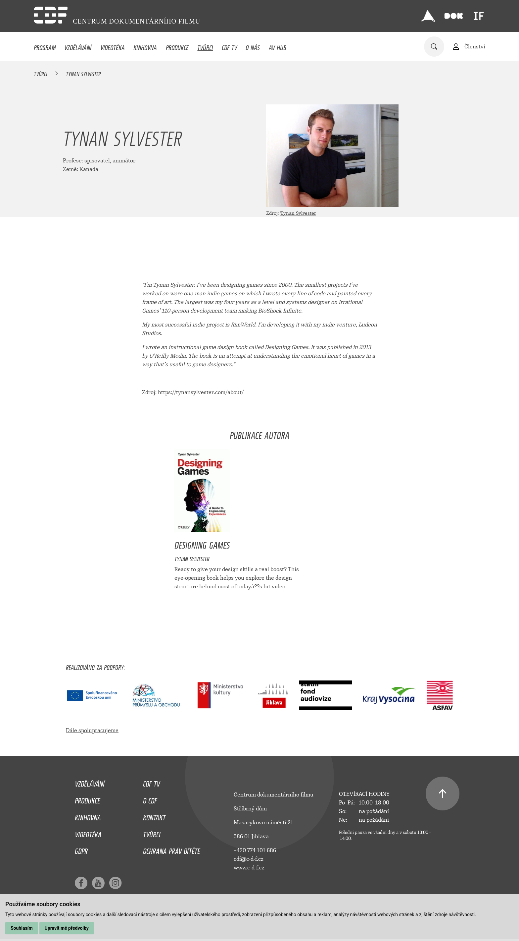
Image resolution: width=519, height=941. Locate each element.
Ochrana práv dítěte (171, 849)
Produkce (177, 46)
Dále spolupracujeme (92, 730)
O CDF (150, 799)
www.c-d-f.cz (249, 867)
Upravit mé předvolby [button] (67, 928)
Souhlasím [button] (22, 928)
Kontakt (154, 816)
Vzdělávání (77, 46)
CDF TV (229, 46)
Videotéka (112, 46)
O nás (253, 46)
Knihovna (145, 46)
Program (45, 46)
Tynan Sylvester (298, 213)
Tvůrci (205, 46)
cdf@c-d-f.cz (248, 859)
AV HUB (277, 46)
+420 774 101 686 (255, 850)
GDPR (81, 849)
